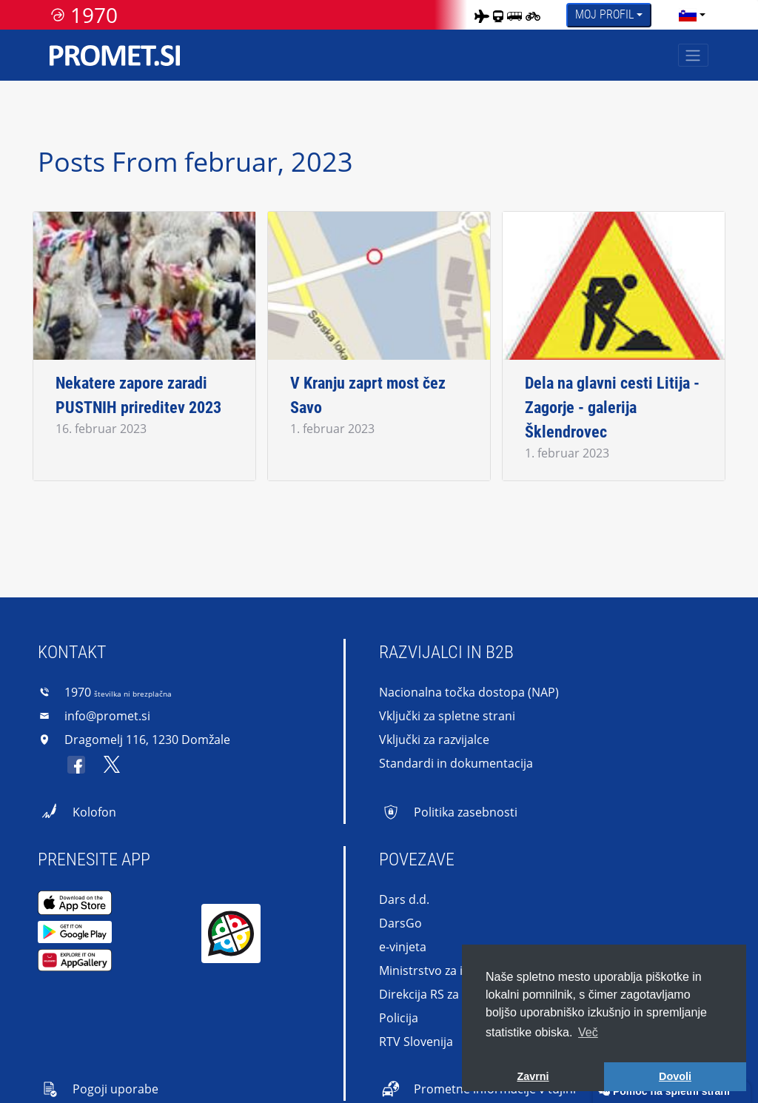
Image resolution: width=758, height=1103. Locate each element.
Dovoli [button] (675, 1076)
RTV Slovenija (416, 1041)
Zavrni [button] (533, 1076)
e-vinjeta (402, 947)
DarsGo (400, 923)
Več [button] (588, 1032)
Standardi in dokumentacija (456, 763)
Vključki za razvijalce (434, 739)
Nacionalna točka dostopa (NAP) (469, 692)
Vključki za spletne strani (447, 716)
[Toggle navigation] (693, 55)
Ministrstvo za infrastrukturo (459, 970)
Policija (398, 1018)
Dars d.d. (404, 899)
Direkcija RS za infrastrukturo (460, 994)
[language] (687, 14)
